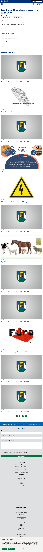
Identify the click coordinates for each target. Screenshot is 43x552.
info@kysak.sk (21, 482)
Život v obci (8, 15)
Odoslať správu (21, 456)
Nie (27, 424)
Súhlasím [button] (4, 548)
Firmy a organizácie (21, 528)
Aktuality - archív (17, 15)
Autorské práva (21, 511)
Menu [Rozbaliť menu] (39, 4)
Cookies (21, 519)
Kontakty (21, 525)
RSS (21, 536)
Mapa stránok (21, 518)
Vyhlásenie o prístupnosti (21, 509)
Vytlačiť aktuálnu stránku (21, 517)
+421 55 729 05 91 (21, 483)
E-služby (21, 527)
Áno (24, 424)
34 (23, 415)
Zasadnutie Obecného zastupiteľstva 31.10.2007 (11, 17)
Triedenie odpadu (21, 529)
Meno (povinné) (4, 431)
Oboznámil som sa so (16, 452)
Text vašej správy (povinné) (7, 440)
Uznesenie (3, 49)
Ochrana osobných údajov (21, 512)
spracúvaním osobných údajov (21, 452)
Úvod (3, 15)
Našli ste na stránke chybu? (34, 424)
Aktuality (21, 524)
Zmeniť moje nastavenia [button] (21, 548)
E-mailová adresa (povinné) (7, 435)
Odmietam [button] (11, 548)
